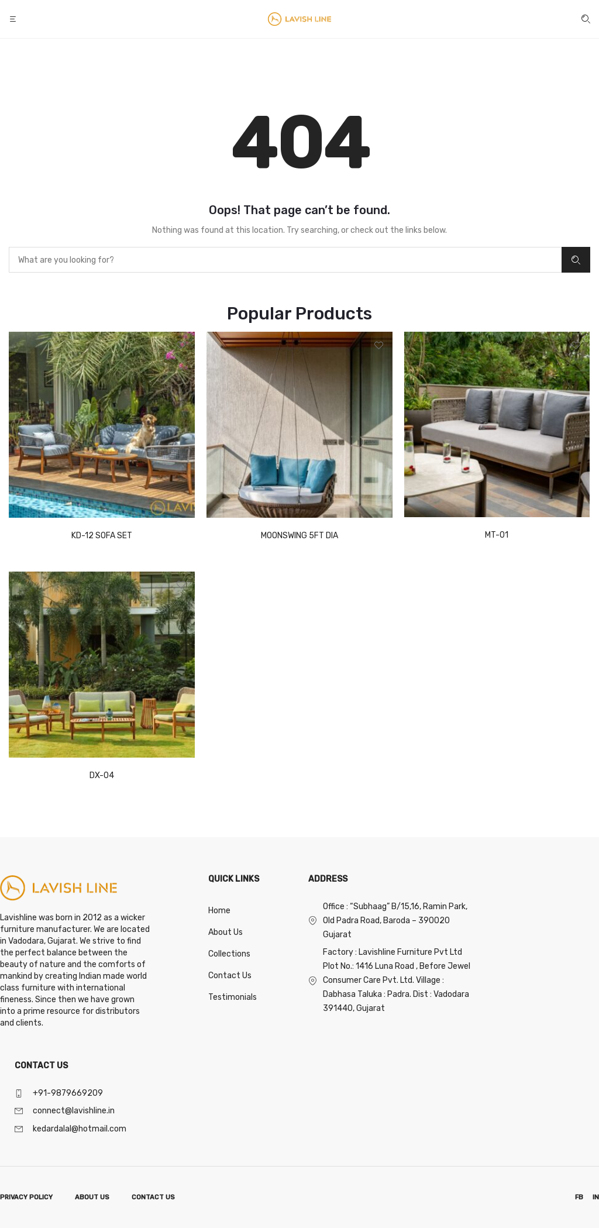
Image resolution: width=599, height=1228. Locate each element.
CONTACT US (153, 1197)
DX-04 (101, 775)
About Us (225, 932)
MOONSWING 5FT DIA (299, 536)
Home (219, 911)
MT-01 (496, 535)
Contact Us (230, 976)
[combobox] (285, 260)
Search (576, 260)
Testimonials (232, 997)
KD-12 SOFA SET (101, 536)
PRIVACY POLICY (26, 1197)
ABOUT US (92, 1197)
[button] (14, 19)
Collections (229, 954)
